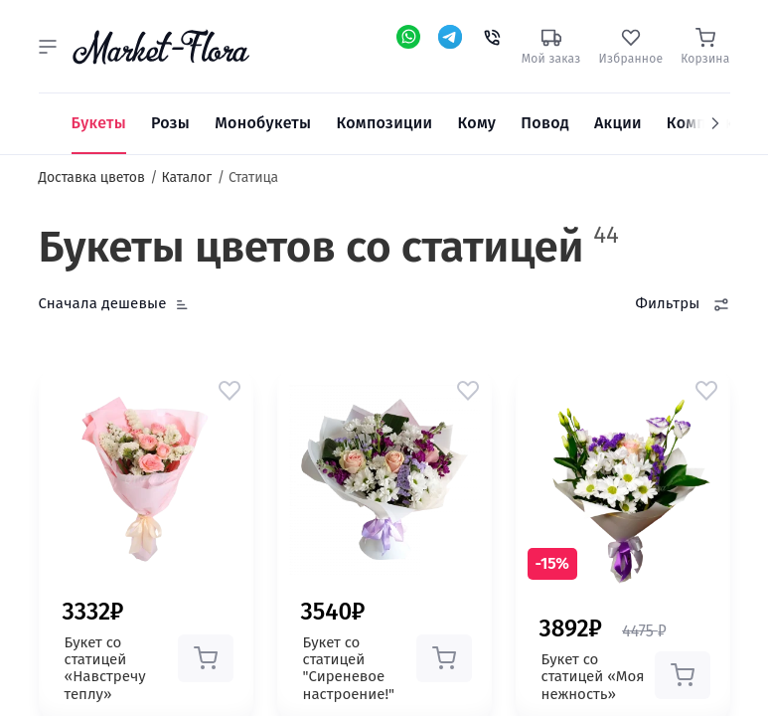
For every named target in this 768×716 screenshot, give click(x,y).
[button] (48, 47)
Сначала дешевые (103, 303)
